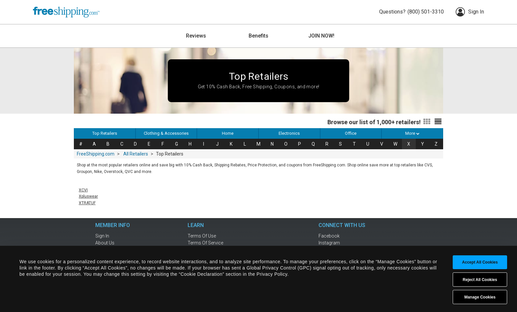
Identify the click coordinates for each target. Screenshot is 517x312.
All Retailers (135, 153)
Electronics (289, 133)
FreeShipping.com (95, 153)
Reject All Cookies (480, 279)
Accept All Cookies (480, 262)
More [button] (412, 133)
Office (350, 133)
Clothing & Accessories (166, 133)
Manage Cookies (480, 297)
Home (227, 133)
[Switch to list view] (438, 121)
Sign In (470, 11)
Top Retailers (104, 133)
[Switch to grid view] (427, 121)
